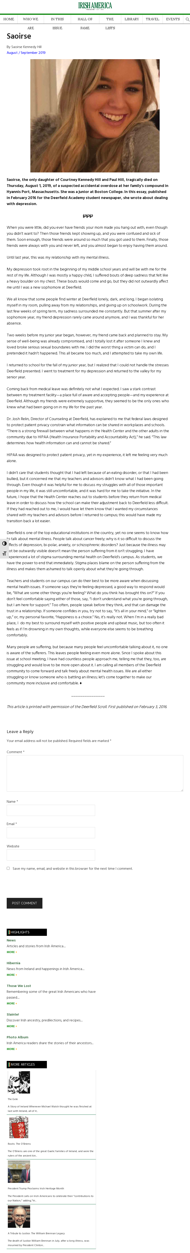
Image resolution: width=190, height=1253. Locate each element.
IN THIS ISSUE (57, 20)
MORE (11, 952)
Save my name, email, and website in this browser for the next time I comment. (73, 869)
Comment (16, 752)
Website (13, 846)
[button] (188, 18)
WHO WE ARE (30, 20)
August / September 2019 (26, 53)
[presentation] (37, 887)
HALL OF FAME (85, 20)
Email (12, 824)
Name (12, 802)
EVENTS (173, 19)
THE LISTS (110, 20)
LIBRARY (132, 19)
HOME (8, 19)
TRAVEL (152, 19)
